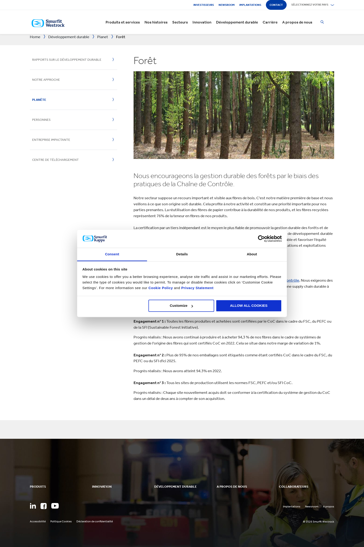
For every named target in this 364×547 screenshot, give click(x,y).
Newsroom (227, 5)
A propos (328, 506)
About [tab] (252, 254)
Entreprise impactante (51, 140)
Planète (39, 100)
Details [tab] (182, 254)
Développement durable (237, 22)
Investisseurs (203, 5)
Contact (276, 5)
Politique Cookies (61, 521)
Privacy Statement (196, 288)
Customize (181, 306)
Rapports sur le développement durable (66, 60)
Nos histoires (156, 22)
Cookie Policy (160, 288)
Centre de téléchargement (55, 160)
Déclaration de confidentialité (94, 521)
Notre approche (46, 80)
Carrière (270, 22)
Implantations (250, 5)
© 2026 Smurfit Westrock (318, 521)
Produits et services (123, 22)
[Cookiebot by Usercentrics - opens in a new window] (261, 238)
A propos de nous (297, 22)
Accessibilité (38, 521)
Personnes (41, 120)
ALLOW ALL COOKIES (249, 306)
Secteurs (180, 22)
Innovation (201, 22)
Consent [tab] (112, 254)
